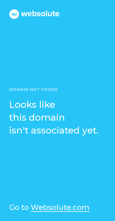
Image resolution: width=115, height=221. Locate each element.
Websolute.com (60, 208)
